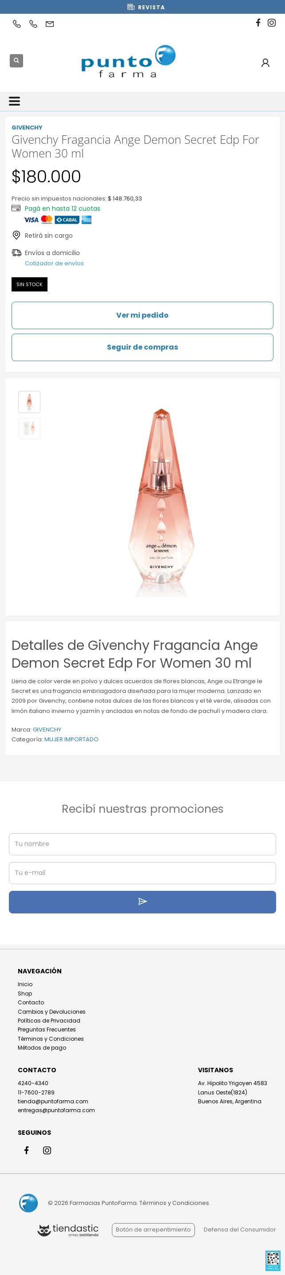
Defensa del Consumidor (240, 1229)
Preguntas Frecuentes (47, 1029)
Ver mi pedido (142, 315)
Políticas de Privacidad (49, 1020)
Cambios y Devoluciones (52, 1011)
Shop (25, 993)
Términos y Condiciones (51, 1039)
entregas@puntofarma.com (56, 1110)
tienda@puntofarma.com (53, 1101)
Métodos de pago (42, 1047)
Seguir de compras (142, 347)
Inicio (25, 984)
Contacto (31, 1002)
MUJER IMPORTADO (71, 739)
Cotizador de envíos (54, 263)
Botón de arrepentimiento (153, 1229)
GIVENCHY (47, 729)
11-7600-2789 (36, 1092)
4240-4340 (33, 1083)
